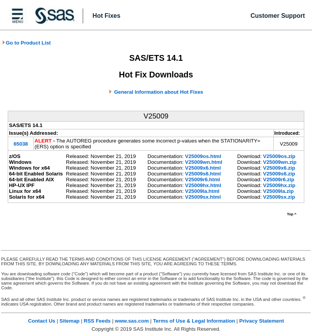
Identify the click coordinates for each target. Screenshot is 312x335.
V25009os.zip (279, 156)
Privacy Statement (261, 321)
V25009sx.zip (279, 197)
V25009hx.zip (279, 185)
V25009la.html (202, 191)
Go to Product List (26, 43)
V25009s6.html (203, 174)
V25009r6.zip (278, 179)
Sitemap (70, 321)
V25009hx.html (203, 185)
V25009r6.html (202, 179)
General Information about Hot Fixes (158, 92)
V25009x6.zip (279, 168)
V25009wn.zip (280, 162)
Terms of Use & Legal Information (194, 321)
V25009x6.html (203, 168)
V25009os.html (203, 156)
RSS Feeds (97, 321)
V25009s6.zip (279, 174)
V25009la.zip (278, 191)
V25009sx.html (203, 197)
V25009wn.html (203, 162)
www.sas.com (132, 321)
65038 (21, 144)
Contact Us (41, 321)
